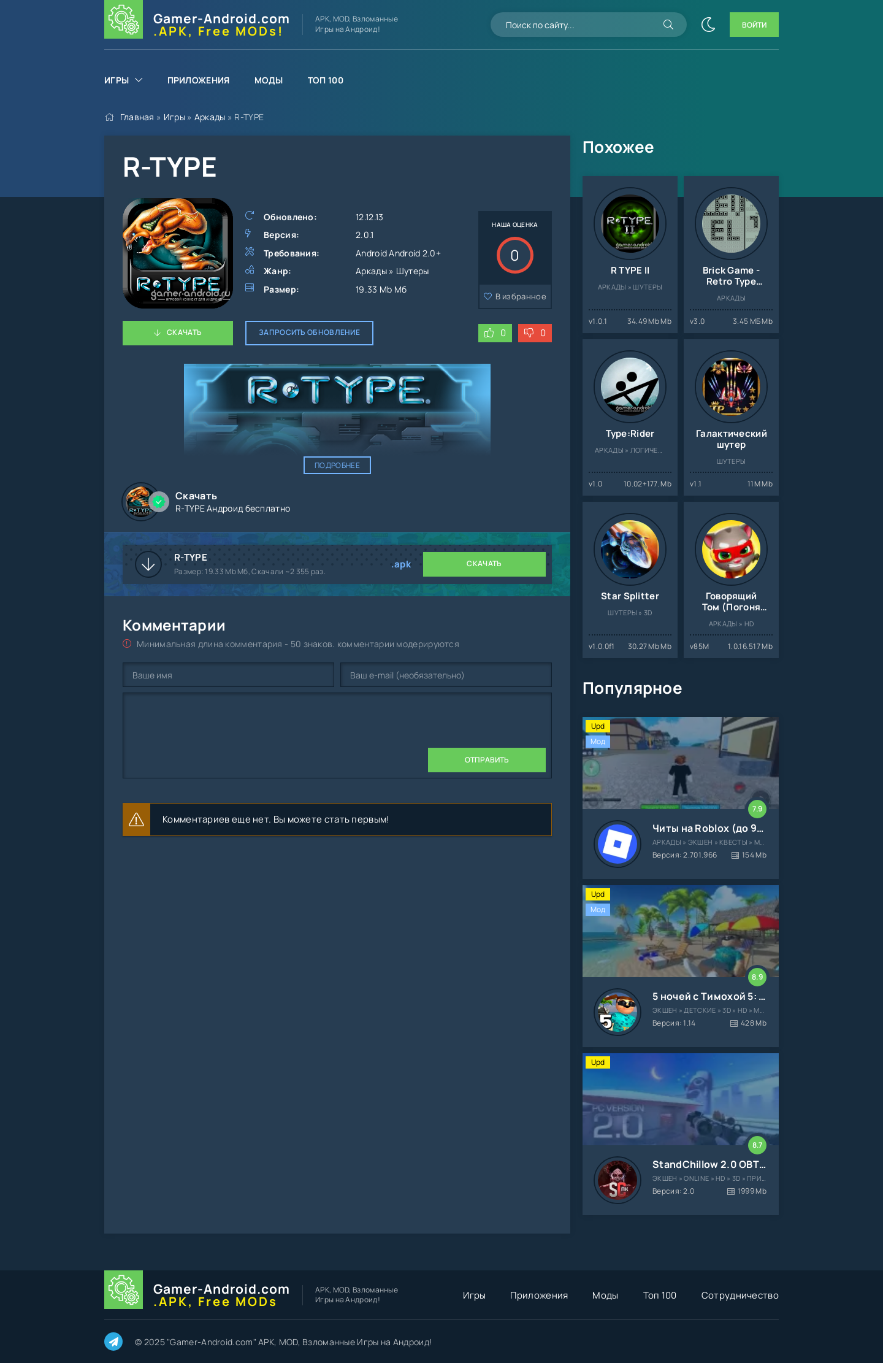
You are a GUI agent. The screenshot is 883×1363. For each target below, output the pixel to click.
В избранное (520, 296)
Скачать (184, 332)
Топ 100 (325, 80)
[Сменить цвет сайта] (708, 24)
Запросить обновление (309, 332)
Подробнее (337, 465)
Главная (137, 117)
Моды (268, 80)
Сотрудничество (740, 1295)
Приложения (198, 80)
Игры (116, 80)
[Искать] (668, 24)
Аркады (210, 117)
